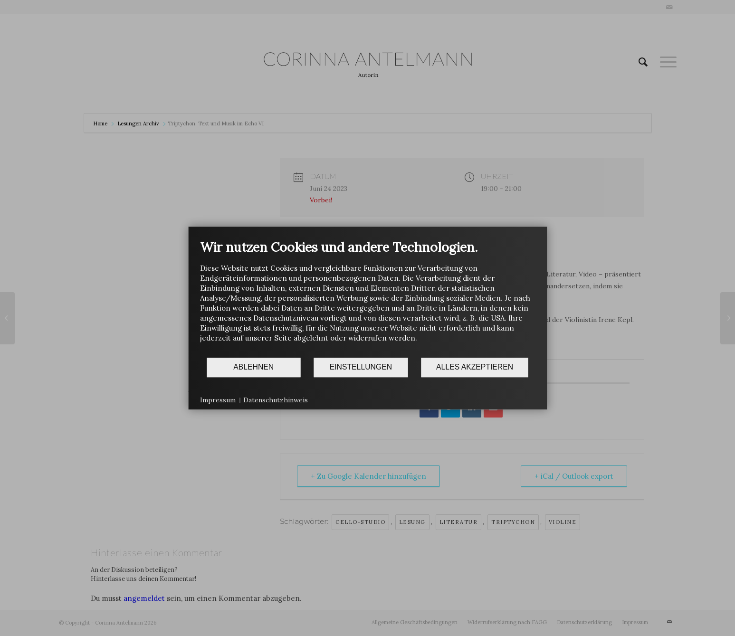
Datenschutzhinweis (275, 400)
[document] (367, 298)
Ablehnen (253, 367)
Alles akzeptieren (474, 367)
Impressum (218, 400)
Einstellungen (361, 367)
